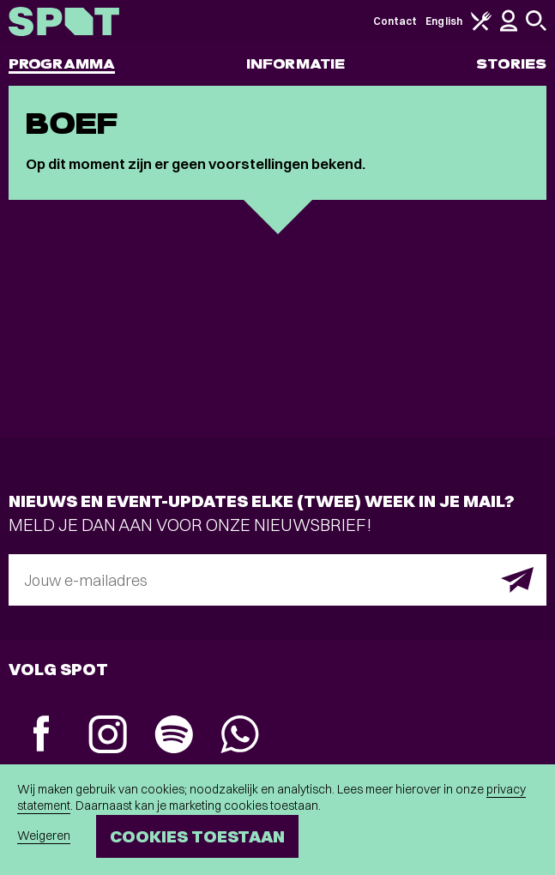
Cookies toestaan (197, 836)
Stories (511, 64)
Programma (62, 64)
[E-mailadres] (277, 580)
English (443, 21)
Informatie (295, 64)
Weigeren (43, 835)
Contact (395, 21)
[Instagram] (108, 736)
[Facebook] (42, 735)
